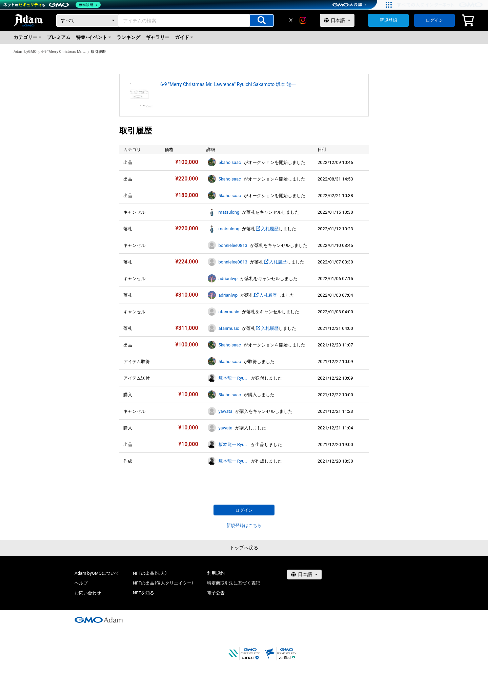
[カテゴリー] (87, 20)
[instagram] (303, 20)
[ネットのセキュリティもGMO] (52, 4)
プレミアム (58, 37)
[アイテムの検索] (261, 20)
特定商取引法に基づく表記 (233, 583)
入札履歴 (267, 228)
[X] (290, 20)
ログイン (434, 20)
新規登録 (388, 20)
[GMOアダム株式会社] (99, 620)
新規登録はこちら (244, 525)
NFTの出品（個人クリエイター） (163, 583)
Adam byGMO (25, 51)
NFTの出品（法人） (150, 573)
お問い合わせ (88, 592)
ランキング (128, 37)
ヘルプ (81, 583)
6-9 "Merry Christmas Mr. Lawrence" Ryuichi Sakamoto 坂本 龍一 (63, 51)
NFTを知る (143, 592)
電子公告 (216, 592)
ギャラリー (157, 37)
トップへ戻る (244, 547)
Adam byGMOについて (97, 573)
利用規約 (216, 573)
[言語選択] (337, 20)
